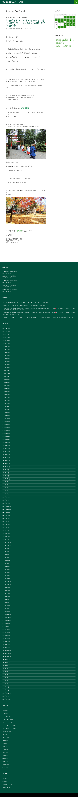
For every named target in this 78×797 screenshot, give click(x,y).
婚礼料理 (4, 737)
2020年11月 (5, 509)
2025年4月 (5, 358)
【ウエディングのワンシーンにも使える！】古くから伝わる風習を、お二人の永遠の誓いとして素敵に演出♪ (30, 317)
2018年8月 (5, 590)
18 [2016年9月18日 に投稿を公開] (74, 22)
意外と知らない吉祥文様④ (9, 289)
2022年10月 (5, 439)
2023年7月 (5, 418)
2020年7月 (5, 521)
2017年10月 (5, 620)
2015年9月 (5, 696)
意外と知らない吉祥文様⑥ (9, 280)
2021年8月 (5, 482)
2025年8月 (5, 346)
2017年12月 (5, 614)
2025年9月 (5, 343)
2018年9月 (5, 587)
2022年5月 (5, 455)
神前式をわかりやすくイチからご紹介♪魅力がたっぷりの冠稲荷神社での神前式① (25, 23)
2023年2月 (5, 430)
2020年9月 (5, 515)
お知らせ (4, 710)
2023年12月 (5, 406)
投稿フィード (6, 781)
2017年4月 (5, 638)
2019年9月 (5, 551)
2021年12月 (5, 470)
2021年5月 (5, 491)
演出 (3, 752)
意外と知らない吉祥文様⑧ (9, 271)
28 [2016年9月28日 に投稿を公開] (62, 27)
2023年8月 (5, 415)
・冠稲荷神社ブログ (59, 42)
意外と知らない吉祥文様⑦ (9, 276)
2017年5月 (5, 635)
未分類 (4, 749)
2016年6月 (5, 669)
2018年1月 (5, 611)
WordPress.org (6, 787)
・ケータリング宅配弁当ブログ (62, 46)
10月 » (59, 29)
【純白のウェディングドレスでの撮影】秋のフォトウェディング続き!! (21, 305)
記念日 (4, 767)
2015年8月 (5, 699)
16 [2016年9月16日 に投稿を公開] (68, 22)
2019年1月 (5, 575)
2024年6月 (5, 388)
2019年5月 (5, 563)
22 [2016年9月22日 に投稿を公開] (65, 24)
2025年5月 (5, 355)
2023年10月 (5, 409)
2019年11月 (5, 545)
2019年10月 (5, 548)
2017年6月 (5, 632)
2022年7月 (5, 448)
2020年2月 (5, 536)
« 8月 (55, 29)
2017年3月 (5, 641)
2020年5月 (5, 527)
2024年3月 (5, 397)
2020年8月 (5, 518)
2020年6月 (5, 524)
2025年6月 (5, 352)
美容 (3, 761)
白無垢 (4, 755)
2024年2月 (5, 400)
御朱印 (4, 740)
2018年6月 (5, 596)
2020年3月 (5, 533)
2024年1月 (5, 403)
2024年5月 (5, 391)
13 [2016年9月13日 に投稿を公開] (59, 22)
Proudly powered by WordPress (9, 795)
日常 (3, 746)
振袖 (3, 743)
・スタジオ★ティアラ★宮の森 (62, 45)
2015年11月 (5, 690)
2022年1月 (5, 467)
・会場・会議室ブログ (60, 43)
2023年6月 (5, 421)
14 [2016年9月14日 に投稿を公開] (62, 22)
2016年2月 (5, 681)
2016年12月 (5, 651)
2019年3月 (5, 569)
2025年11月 (5, 337)
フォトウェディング (7, 725)
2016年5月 (5, 672)
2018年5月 (5, 599)
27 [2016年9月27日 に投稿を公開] (59, 27)
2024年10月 (5, 376)
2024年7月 (5, 385)
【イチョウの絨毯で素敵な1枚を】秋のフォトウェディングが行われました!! (22, 302)
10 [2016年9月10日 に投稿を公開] (71, 19)
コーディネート (6, 722)
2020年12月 (5, 506)
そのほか (4, 713)
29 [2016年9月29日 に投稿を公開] (65, 27)
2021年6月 (5, 488)
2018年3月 (5, 605)
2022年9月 (5, 442)
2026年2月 (5, 328)
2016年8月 (5, 663)
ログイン (4, 778)
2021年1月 (5, 503)
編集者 (18, 28)
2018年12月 (5, 578)
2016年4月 (5, 675)
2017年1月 (5, 647)
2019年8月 (5, 554)
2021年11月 (5, 473)
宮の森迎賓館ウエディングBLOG (13, 2)
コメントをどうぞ (27, 28)
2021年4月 (5, 494)
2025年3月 (5, 361)
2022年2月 (5, 464)
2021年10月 (5, 476)
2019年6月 (5, 560)
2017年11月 (5, 617)
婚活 (3, 734)
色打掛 (4, 764)
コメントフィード (7, 784)
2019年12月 (5, 542)
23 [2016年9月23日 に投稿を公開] (68, 24)
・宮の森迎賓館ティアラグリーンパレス (65, 40)
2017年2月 (5, 644)
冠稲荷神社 (24, 17)
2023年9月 (5, 412)
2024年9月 (5, 379)
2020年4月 (5, 530)
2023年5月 (5, 424)
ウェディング (9, 17)
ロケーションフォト (17, 17)
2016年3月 (5, 678)
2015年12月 (5, 687)
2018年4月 (5, 602)
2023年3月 (5, 427)
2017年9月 (5, 623)
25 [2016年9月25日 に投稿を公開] (74, 24)
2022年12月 (5, 436)
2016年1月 (5, 684)
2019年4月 (5, 566)
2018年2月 (5, 608)
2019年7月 (5, 557)
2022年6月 (5, 451)
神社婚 (4, 758)
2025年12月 (5, 334)
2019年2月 (5, 572)
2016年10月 (5, 657)
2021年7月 (5, 485)
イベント (4, 716)
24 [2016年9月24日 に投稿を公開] (71, 24)
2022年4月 (5, 458)
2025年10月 (5, 340)
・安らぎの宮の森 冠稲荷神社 (62, 39)
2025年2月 (5, 364)
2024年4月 (5, 394)
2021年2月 (5, 500)
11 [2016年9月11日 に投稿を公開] (74, 19)
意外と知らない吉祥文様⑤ (9, 285)
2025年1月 (5, 367)
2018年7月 (5, 593)
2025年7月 (5, 349)
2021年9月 (5, 479)
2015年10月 (5, 693)
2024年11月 (5, 373)
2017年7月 (5, 629)
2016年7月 (5, 666)
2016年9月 (5, 660)
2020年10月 (5, 512)
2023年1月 (5, 433)
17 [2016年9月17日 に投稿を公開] (71, 22)
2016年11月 (5, 654)
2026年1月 (5, 331)
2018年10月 (5, 584)
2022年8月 (5, 445)
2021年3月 (5, 497)
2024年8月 (5, 382)
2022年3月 (5, 461)
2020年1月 (5, 539)
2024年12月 (5, 370)
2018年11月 (5, 581)
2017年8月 (5, 626)
